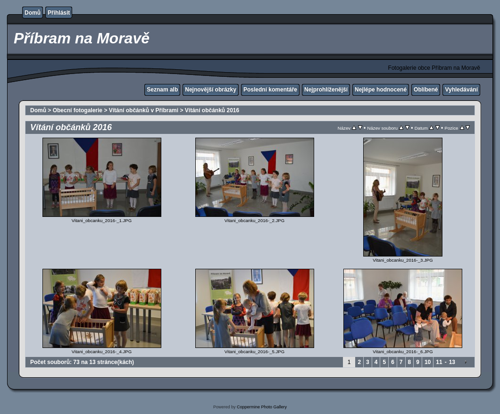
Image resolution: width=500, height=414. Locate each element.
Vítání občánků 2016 (212, 110)
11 (439, 362)
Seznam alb (162, 89)
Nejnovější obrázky (210, 89)
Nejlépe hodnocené (381, 89)
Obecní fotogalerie (77, 110)
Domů (33, 12)
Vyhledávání (461, 89)
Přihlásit (59, 12)
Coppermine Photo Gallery (262, 407)
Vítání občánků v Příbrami (143, 110)
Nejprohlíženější (326, 89)
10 (428, 362)
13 (452, 362)
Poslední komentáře (270, 89)
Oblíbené (426, 89)
